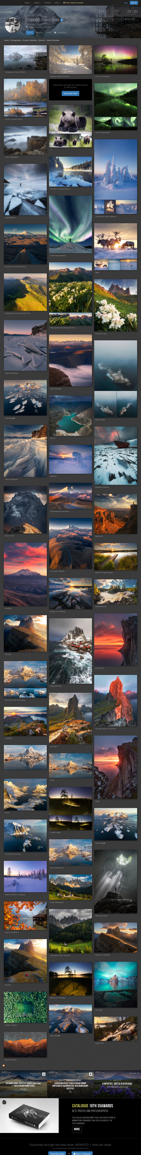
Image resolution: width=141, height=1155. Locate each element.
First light (53, 746)
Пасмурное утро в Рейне (15, 72)
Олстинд (98, 1010)
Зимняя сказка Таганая (59, 76)
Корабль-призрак (102, 487)
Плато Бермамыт (12, 157)
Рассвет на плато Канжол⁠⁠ (15, 266)
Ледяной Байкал (11, 373)
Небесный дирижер (58, 255)
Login (126, 3)
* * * (6, 772)
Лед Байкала (10, 217)
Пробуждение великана (59, 511)
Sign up (133, 3)
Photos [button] (27, 3)
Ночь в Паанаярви (102, 132)
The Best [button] (48, 3)
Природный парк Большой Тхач (62, 328)
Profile (48, 32)
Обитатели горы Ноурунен (106, 216)
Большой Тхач (101, 333)
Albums (39, 32)
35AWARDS (60, 33)
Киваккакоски (101, 606)
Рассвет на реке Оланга (60, 189)
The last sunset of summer (105, 729)
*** (51, 150)
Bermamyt (99, 536)
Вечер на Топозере (57, 611)
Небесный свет (101, 916)
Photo (30, 32)
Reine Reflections (57, 868)
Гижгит (53, 438)
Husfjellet (8, 738)
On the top (99, 668)
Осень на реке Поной (13, 119)
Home (6, 40)
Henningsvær (10, 418)
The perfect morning (12, 854)
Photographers (15, 40)
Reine (52, 780)
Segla (97, 801)
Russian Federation (35, 27)
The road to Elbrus (57, 571)
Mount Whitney (11, 1060)
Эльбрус (8, 608)
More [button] (57, 3)
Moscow (42, 40)
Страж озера (55, 832)
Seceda (8, 654)
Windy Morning (56, 686)
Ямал (97, 272)
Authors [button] (37, 3)
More (77, 1129)
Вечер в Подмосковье (104, 572)
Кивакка (53, 476)
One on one (9, 536)
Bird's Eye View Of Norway (15, 700)
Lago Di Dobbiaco (12, 932)
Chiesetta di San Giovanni (60, 955)
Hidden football (11, 1025)
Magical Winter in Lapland (15, 894)
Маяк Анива (100, 420)
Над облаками (55, 389)
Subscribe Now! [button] (70, 93)
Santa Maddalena (57, 902)
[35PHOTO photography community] (12, 3)
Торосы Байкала (11, 479)
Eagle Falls (99, 1043)
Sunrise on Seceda (102, 955)
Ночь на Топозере (102, 76)
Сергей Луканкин (52, 40)
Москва (47, 27)
